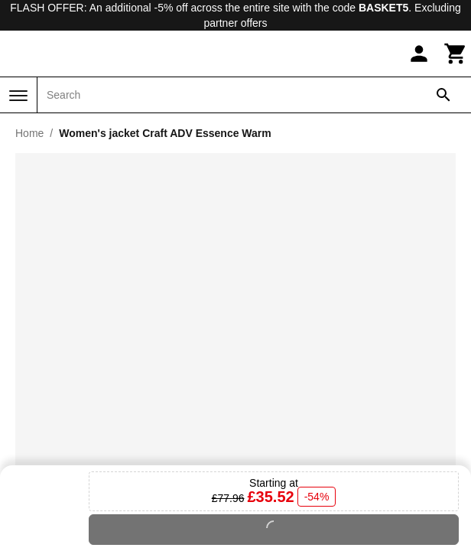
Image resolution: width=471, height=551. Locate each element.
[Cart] (455, 53)
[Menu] (18, 95)
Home (29, 133)
